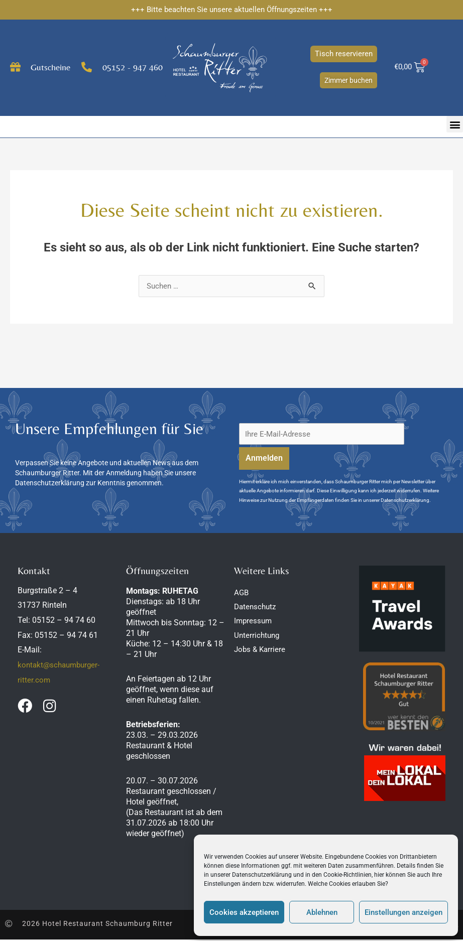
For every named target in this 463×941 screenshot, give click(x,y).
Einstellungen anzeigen (403, 912)
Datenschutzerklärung (262, 874)
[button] (454, 124)
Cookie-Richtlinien (347, 874)
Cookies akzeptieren (244, 912)
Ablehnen (321, 912)
